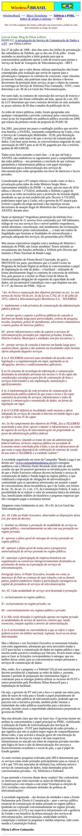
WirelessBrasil (11, 15)
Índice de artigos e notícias (35, 18)
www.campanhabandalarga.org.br (36, 462)
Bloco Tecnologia (37, 15)
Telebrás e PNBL (64, 15)
